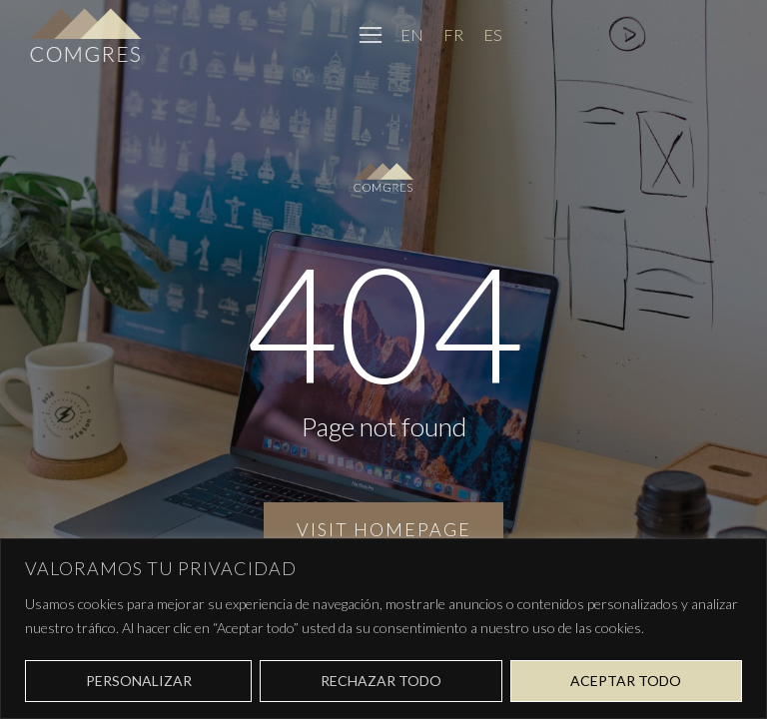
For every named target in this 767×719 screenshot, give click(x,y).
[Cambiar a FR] (453, 34)
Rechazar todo (381, 680)
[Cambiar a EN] (411, 34)
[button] (371, 35)
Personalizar (139, 680)
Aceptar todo (625, 680)
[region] (383, 628)
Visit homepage (384, 529)
